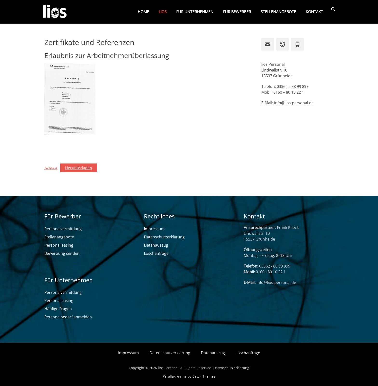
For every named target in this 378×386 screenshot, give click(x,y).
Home (143, 11)
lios (163, 11)
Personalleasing (58, 245)
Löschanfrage (156, 253)
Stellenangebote (278, 11)
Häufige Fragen (58, 308)
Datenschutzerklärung (164, 237)
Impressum (154, 228)
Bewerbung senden (62, 253)
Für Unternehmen (194, 11)
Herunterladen (78, 167)
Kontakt (314, 11)
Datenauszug (156, 245)
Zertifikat (50, 168)
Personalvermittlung (63, 228)
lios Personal (168, 368)
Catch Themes (203, 376)
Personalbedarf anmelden (68, 317)
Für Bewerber (237, 11)
